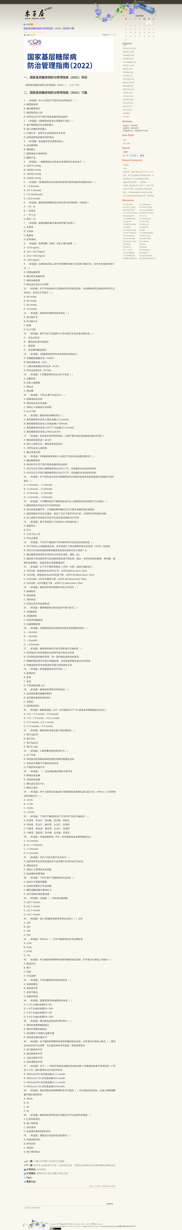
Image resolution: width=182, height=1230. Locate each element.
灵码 (148, 250)
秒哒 (143, 253)
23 (153, 32)
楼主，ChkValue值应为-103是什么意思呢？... (137, 192)
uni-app (147, 236)
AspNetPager (130, 219)
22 (149, 32)
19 (135, 32)
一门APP (128, 250)
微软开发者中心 (131, 258)
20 (139, 32)
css (101, 1224)
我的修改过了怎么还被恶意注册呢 (136, 179)
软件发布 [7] (127, 106)
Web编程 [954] (128, 55)
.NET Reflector (130, 233)
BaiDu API (145, 224)
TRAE (144, 250)
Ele (143, 236)
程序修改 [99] (128, 72)
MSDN (127, 210)
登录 (28, 1208)
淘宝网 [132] (127, 93)
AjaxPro (128, 221)
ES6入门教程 (130, 207)
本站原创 (41, 1169)
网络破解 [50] (128, 86)
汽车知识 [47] (128, 96)
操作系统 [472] (128, 79)
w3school (129, 204)
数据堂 (128, 227)
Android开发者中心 (149, 258)
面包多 (144, 247)
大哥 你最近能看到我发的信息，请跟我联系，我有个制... (138, 196)
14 (144, 29)
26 (135, 36)
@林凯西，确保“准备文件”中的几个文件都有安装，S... (138, 172)
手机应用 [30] (128, 103)
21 (144, 32)
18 (130, 32)
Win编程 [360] (128, 59)
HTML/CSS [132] (129, 48)
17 (126, 32)
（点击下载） (74, 85)
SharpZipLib (146, 219)
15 (149, 29)
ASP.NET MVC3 (148, 213)
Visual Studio (147, 210)
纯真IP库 (145, 227)
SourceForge (130, 239)
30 (153, 36)
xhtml (97, 1224)
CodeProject (146, 239)
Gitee (144, 244)
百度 (143, 233)
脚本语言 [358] (128, 52)
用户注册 (126, 143)
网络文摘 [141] (128, 89)
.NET (133, 210)
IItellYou (128, 247)
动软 (143, 230)
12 (135, 29)
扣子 (147, 253)
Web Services (130, 224)
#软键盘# (126, 113)
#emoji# (126, 117)
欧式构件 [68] (128, 100)
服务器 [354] (127, 69)
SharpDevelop (130, 230)
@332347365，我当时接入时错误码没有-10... (137, 189)
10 (126, 29)
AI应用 (127, 253)
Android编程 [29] (129, 62)
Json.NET (145, 221)
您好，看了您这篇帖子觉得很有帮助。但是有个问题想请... (138, 175)
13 (139, 29)
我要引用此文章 (60, 1173)
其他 (28, 24)
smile (125, 169)
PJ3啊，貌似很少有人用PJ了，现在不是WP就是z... (138, 186)
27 (139, 36)
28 (144, 36)
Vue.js (144, 216)
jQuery (127, 216)
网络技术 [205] (128, 83)
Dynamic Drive (130, 241)
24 (126, 36)
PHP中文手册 (147, 207)
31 (126, 39)
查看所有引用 (43, 1173)
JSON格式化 (130, 256)
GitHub (128, 244)
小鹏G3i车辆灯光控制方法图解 (49, 1161)
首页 (124, 45)
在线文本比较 (147, 256)
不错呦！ (126, 165)
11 (130, 29)
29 (149, 36)
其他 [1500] (127, 110)
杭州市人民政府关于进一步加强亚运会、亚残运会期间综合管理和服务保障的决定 (75, 1165)
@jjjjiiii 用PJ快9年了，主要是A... (135, 182)
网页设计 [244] (128, 65)
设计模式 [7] (127, 76)
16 (153, 29)
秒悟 (132, 253)
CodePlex (145, 241)
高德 (147, 233)
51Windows (146, 204)
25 (130, 36)
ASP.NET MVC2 (131, 213)
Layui (127, 236)
